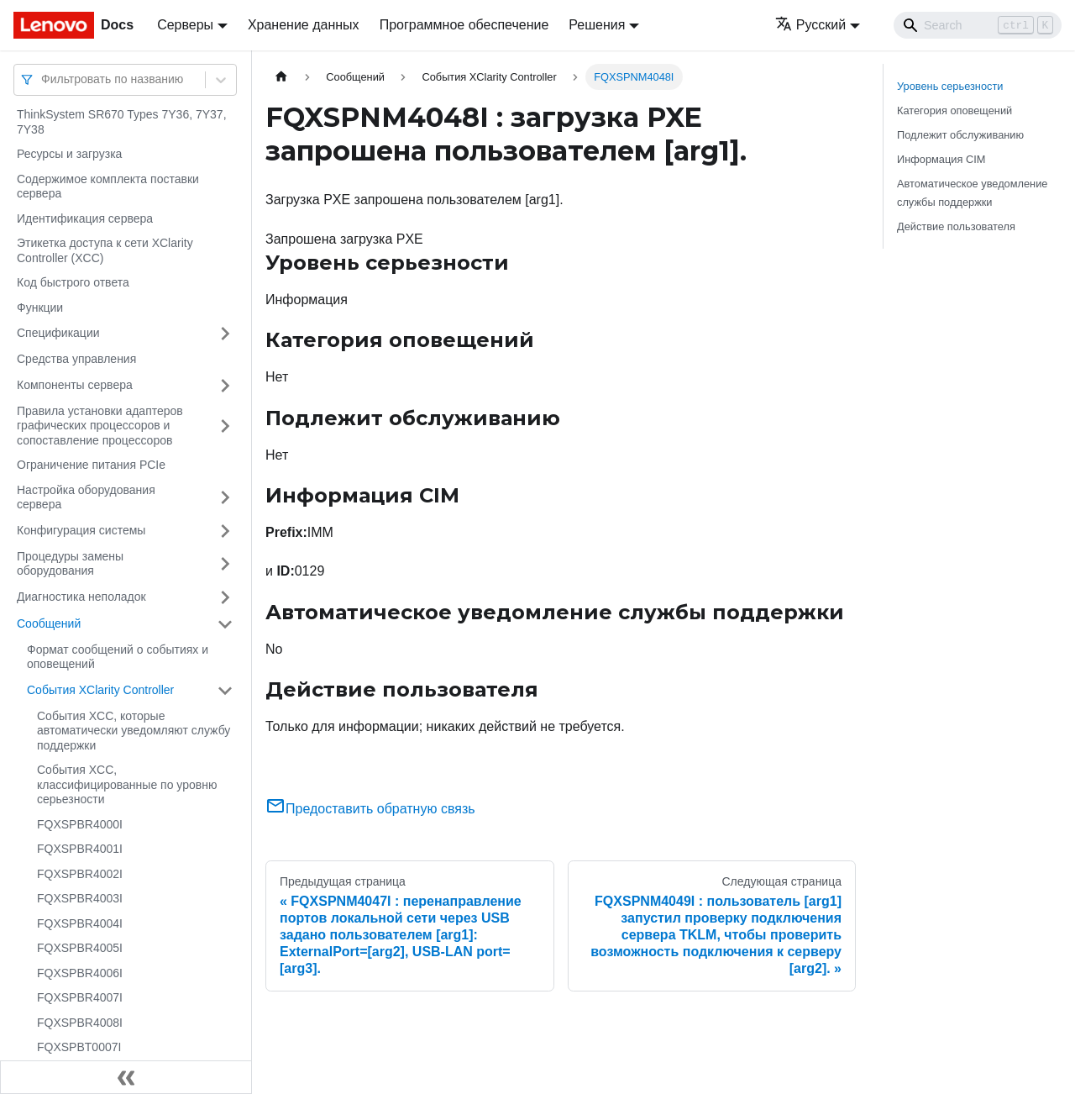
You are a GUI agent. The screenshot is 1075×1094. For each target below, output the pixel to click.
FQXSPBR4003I (80, 898)
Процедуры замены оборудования (70, 564)
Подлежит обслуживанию (960, 135)
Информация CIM (941, 159)
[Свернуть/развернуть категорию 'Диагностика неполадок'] (225, 597)
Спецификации (58, 332)
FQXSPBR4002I (80, 874)
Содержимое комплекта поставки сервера (108, 186)
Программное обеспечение (464, 25)
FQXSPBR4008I (80, 1022)
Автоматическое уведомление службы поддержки (972, 192)
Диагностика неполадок (81, 596)
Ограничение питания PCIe (91, 464)
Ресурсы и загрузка (69, 153)
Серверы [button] (185, 25)
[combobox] (43, 79)
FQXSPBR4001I (80, 848)
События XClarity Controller (100, 690)
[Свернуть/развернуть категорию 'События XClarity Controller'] (225, 690)
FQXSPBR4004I (80, 923)
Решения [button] (597, 25)
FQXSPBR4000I (80, 824)
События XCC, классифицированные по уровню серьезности (127, 784)
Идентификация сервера (85, 218)
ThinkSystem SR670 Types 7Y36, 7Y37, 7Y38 (122, 122)
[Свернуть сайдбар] (126, 1077)
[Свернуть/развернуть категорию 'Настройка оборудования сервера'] (225, 498)
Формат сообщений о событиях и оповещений (117, 657)
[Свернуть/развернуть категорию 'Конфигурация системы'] (225, 531)
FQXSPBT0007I (79, 1047)
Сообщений (49, 623)
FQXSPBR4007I (80, 997)
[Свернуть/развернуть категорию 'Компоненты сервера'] (225, 385)
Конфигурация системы (81, 530)
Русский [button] (810, 25)
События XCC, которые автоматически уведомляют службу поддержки (133, 730)
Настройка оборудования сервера (86, 497)
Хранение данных (303, 25)
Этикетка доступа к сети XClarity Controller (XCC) (105, 250)
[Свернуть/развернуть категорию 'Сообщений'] (225, 624)
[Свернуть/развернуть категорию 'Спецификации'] (225, 333)
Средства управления (76, 359)
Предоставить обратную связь (370, 809)
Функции (40, 307)
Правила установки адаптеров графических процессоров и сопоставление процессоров (100, 425)
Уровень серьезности (950, 86)
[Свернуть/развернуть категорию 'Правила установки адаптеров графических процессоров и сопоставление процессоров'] (225, 426)
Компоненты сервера (75, 385)
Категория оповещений (954, 110)
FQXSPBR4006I (80, 973)
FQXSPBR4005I (80, 948)
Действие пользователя (956, 226)
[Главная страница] (281, 77)
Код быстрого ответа (73, 282)
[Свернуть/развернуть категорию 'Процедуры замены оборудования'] (225, 564)
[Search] (978, 25)
